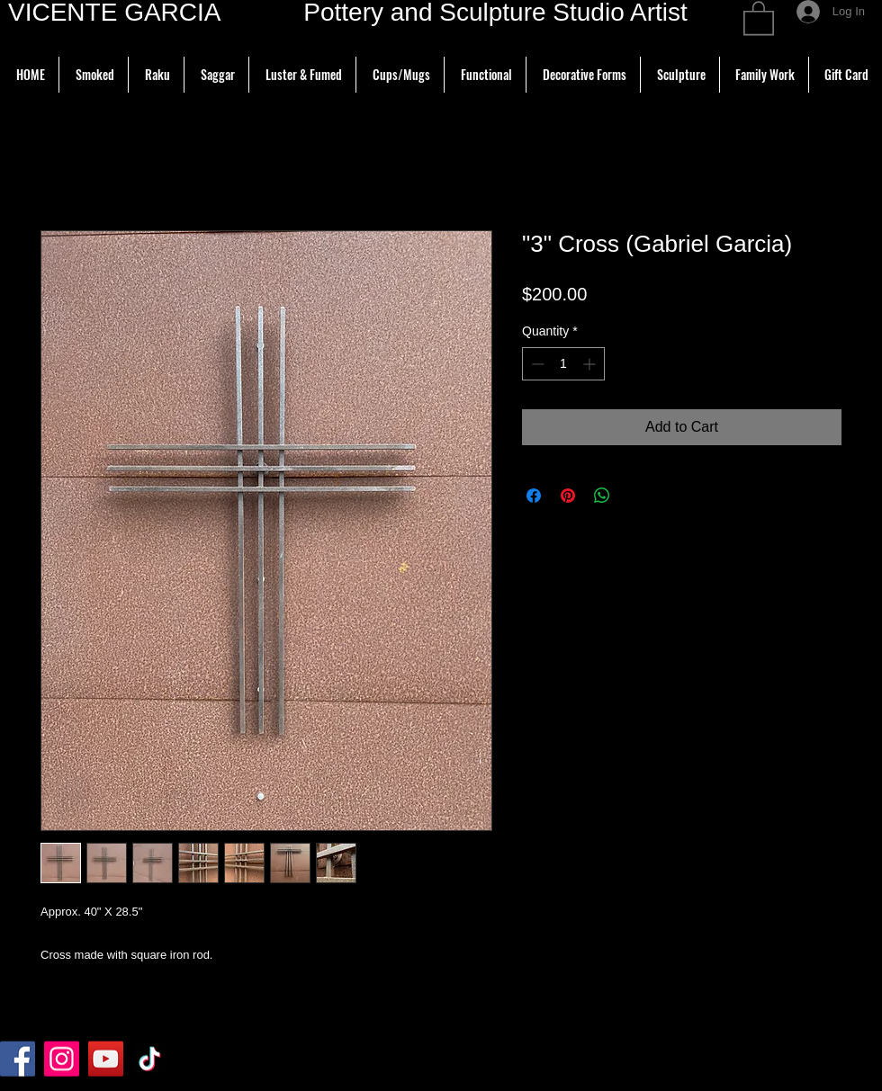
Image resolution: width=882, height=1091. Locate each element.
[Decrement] (536, 364)
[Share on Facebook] (533, 495)
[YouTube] (105, 1059)
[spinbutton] (563, 364)
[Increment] (591, 364)
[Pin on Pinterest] (568, 495)
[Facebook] (17, 1059)
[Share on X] (636, 495)
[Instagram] (61, 1059)
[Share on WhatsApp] (602, 495)
